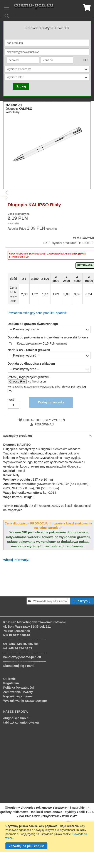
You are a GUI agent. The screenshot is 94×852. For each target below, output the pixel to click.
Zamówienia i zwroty (18, 692)
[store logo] (34, 6)
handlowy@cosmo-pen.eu (22, 657)
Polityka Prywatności (18, 687)
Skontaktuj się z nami (18, 666)
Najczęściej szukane (18, 696)
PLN (85, 60)
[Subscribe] (82, 601)
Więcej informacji (15, 556)
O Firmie (9, 679)
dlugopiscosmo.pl (16, 718)
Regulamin (11, 683)
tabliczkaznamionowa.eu (21, 722)
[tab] (47, 432)
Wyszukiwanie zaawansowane (25, 700)
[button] (47, 192)
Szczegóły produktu (17, 432)
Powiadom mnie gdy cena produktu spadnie (37, 313)
